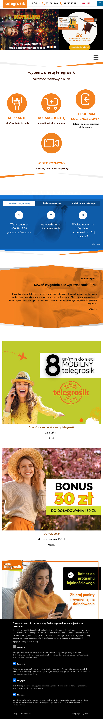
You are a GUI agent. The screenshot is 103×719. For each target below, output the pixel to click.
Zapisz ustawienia (22, 713)
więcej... (96, 244)
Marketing (20, 695)
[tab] (19, 203)
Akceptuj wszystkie (79, 713)
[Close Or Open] (51, 57)
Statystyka (21, 681)
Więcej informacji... (31, 641)
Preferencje (21, 664)
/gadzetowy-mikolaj (51, 30)
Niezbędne (21, 647)
